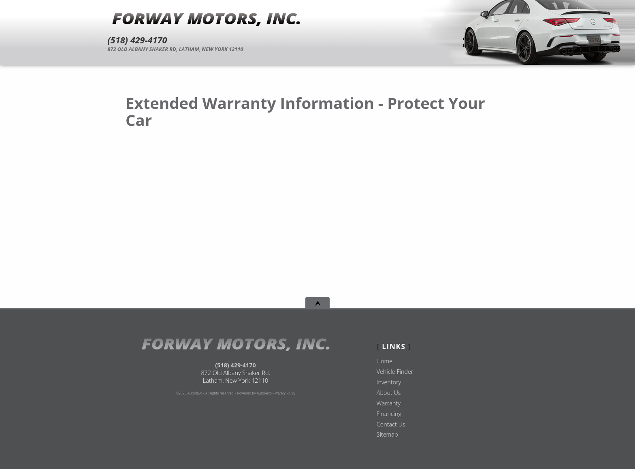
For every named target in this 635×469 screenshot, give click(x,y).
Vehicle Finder (395, 371)
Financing (389, 414)
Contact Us (391, 424)
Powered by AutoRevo (254, 393)
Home (384, 361)
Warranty (389, 403)
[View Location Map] (320, 49)
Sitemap (387, 434)
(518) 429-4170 (235, 365)
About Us (389, 393)
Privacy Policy (285, 393)
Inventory (389, 382)
